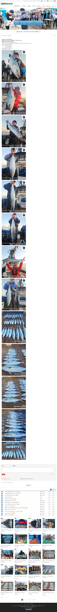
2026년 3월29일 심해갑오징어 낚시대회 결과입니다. (13, 491)
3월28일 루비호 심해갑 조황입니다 (20, 545)
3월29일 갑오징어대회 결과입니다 (6, 545)
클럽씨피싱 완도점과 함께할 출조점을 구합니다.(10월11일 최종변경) (15, 507)
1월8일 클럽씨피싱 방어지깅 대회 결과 (11, 500)
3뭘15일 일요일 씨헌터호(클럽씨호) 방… (34, 560)
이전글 (9, 482)
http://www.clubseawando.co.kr (6, 49)
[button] (14, 66)
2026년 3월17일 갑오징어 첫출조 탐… (6, 560)
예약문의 (24, 6)
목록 (6, 482)
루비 (1, 531)
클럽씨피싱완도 (42, 491)
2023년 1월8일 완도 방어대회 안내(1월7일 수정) (12, 502)
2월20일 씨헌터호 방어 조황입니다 (20, 592)
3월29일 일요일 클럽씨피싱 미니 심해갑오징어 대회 (13, 493)
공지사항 (33, 6)
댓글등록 (3, 474)
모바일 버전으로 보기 (28, 609)
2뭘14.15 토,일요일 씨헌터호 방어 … (34, 592)
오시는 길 (54, 6)
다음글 (11, 482)
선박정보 (43, 6)
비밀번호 (13, 465)
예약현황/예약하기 (17, 6)
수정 (1, 482)
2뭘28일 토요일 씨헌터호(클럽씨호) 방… (34, 576)
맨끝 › (34, 599)
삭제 (4, 482)
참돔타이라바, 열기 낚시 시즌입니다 (10, 509)
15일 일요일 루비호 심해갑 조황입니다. (21, 560)
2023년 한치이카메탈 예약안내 (9, 498)
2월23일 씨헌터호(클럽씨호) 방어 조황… (7, 592)
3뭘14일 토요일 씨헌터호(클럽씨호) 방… (48, 560)
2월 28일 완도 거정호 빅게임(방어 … (47, 576)
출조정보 (48, 6)
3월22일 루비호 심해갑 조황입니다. (47, 545)
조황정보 (29, 6)
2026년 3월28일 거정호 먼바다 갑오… (34, 545)
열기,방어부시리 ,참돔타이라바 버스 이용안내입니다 (13, 511)
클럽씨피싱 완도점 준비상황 (9, 513)
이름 (2, 465)
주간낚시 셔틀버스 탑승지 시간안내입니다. (11, 504)
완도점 (41, 498)
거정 (1, 35)
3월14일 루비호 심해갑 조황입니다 (6, 576)
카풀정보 (38, 6)
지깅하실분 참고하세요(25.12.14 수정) (11, 495)
